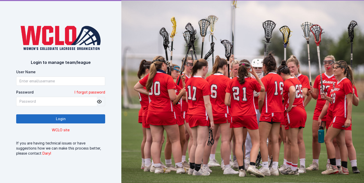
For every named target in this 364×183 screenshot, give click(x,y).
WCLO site (61, 130)
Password (60, 92)
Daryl (46, 153)
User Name (26, 72)
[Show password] (99, 101)
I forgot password (90, 92)
